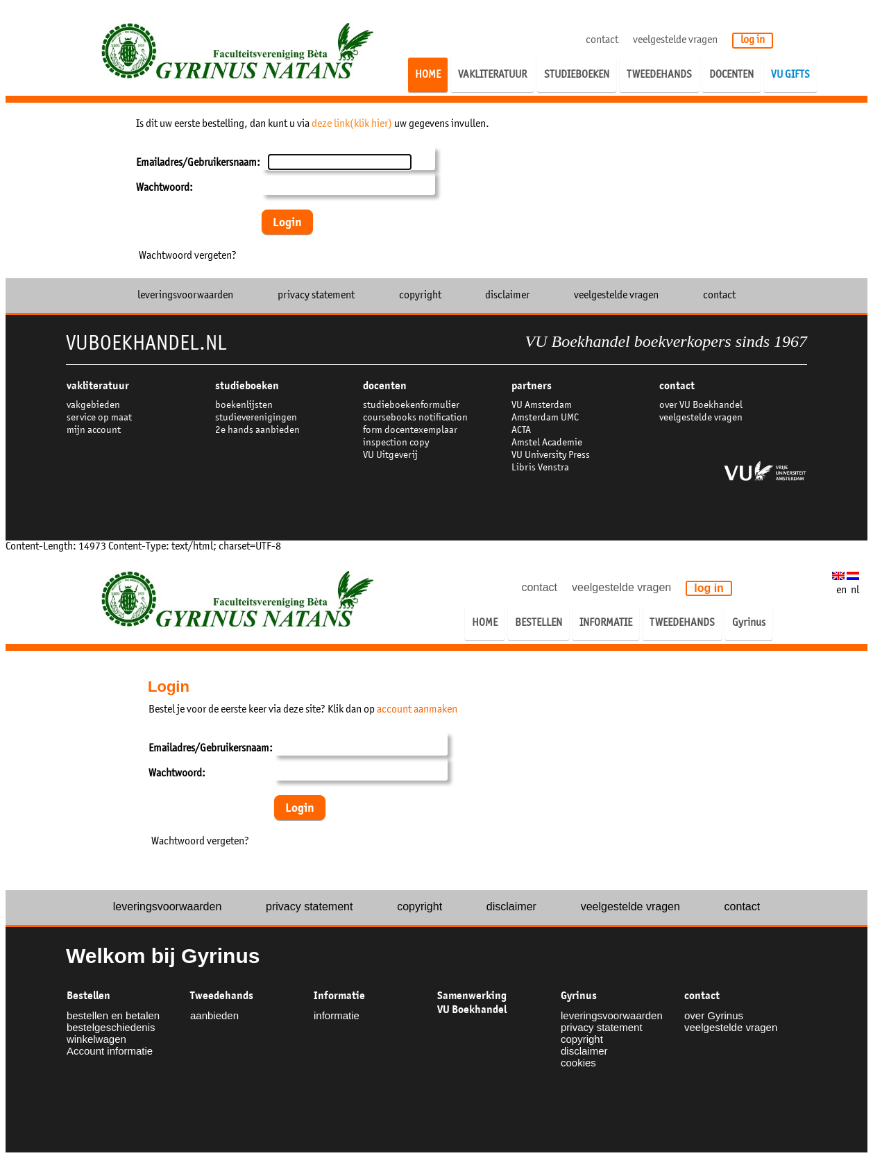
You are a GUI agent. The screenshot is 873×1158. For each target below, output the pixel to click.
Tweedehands (221, 996)
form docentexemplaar (410, 430)
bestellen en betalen (113, 1015)
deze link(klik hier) (352, 124)
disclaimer (507, 295)
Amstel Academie (546, 443)
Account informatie (110, 1051)
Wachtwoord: (164, 188)
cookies (578, 1062)
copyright (420, 295)
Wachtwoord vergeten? (188, 256)
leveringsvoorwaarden (185, 295)
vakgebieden (93, 405)
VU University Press (550, 455)
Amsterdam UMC (545, 418)
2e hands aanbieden (257, 430)
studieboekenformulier (411, 405)
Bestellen (88, 996)
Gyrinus (579, 996)
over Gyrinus (713, 1015)
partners (531, 386)
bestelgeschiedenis (111, 1027)
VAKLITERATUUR (98, 386)
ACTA (521, 430)
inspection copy (396, 443)
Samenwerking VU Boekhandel (472, 1002)
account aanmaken (417, 709)
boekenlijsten (244, 405)
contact (602, 40)
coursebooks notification (415, 418)
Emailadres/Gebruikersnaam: (198, 163)
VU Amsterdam (541, 405)
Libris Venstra (540, 468)
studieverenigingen (256, 418)
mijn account (94, 430)
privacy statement (316, 295)
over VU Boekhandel (701, 405)
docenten (385, 386)
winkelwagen (96, 1039)
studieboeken (247, 386)
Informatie (339, 996)
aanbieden (214, 1015)
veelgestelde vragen (675, 40)
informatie (336, 1015)
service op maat (99, 418)
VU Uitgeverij (390, 455)
